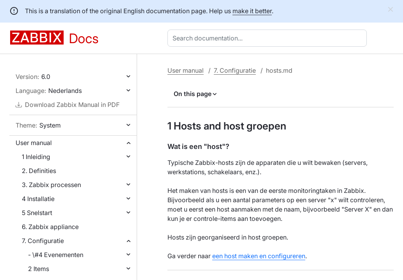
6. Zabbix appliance (50, 227)
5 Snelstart (37, 213)
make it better (252, 11)
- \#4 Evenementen (55, 255)
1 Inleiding (36, 157)
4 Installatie (38, 199)
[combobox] (268, 38)
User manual (34, 143)
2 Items (38, 269)
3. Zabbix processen (51, 185)
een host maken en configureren (258, 256)
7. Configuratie (43, 241)
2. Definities (39, 171)
